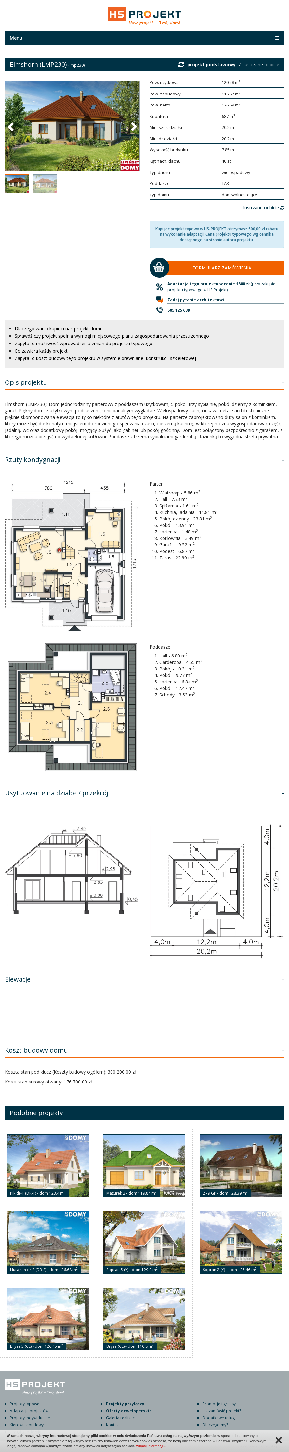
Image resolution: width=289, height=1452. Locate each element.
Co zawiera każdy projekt (41, 351)
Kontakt (113, 1425)
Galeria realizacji (121, 1418)
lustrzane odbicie (261, 64)
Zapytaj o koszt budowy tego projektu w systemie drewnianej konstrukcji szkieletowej (105, 358)
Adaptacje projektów (29, 1411)
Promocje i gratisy (219, 1404)
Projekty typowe (24, 1404)
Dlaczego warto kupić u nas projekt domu (59, 328)
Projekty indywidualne (30, 1418)
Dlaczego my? (215, 1425)
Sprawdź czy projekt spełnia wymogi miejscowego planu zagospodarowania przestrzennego (112, 336)
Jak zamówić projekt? (222, 1411)
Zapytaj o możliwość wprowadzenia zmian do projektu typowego (83, 343)
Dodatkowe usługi (219, 1418)
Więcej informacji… (151, 1446)
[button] (11, 126)
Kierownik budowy (27, 1425)
